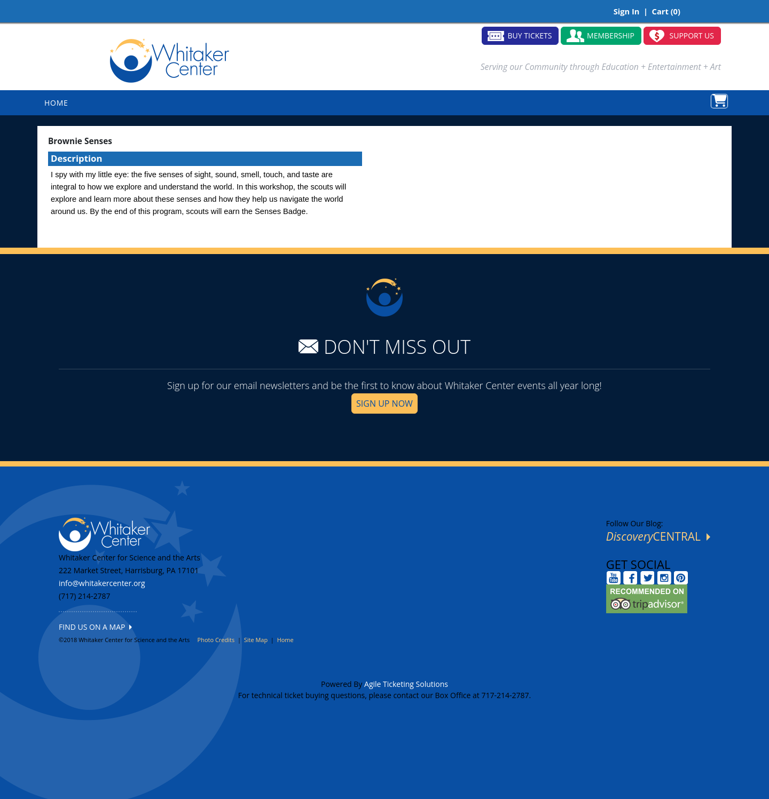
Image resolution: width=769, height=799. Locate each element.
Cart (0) (666, 11)
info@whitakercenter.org (102, 583)
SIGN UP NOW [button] (384, 403)
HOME (56, 103)
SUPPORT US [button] (692, 35)
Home (285, 640)
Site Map (256, 640)
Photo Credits (216, 640)
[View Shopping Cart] (719, 101)
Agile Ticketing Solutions (406, 684)
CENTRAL (658, 536)
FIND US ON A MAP (95, 627)
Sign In (627, 11)
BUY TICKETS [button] (530, 35)
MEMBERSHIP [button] (610, 35)
